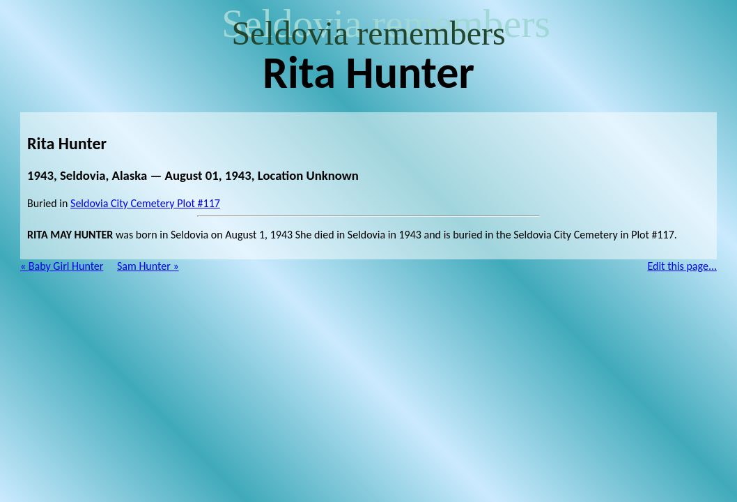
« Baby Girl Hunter (61, 266)
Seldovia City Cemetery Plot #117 (145, 203)
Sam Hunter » (148, 266)
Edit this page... (682, 266)
